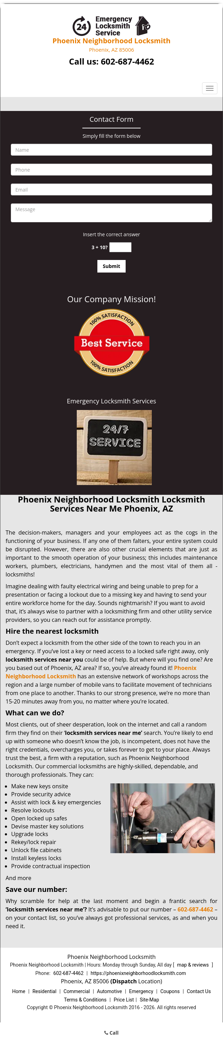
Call (111, 1032)
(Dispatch (124, 981)
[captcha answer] (120, 247)
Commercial (77, 991)
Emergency (141, 991)
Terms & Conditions (85, 1000)
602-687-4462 (127, 61)
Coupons (170, 991)
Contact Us (199, 991)
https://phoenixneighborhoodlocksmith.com (138, 973)
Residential (44, 991)
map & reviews (193, 965)
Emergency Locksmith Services (111, 401)
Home (18, 991)
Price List (124, 1000)
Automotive (109, 991)
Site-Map (149, 1000)
